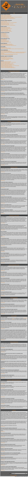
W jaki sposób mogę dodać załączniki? (6, 61)
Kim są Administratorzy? (4, 39)
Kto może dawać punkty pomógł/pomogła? (6, 51)
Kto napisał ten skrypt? (4, 47)
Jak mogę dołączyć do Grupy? (5, 41)
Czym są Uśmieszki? (3, 34)
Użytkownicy (19, 6)
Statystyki (25, 6)
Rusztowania (13, 475)
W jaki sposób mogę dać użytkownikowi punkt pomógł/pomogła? (9, 54)
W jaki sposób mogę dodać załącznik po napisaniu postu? (8, 62)
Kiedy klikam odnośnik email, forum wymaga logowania (8, 25)
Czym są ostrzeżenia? (4, 56)
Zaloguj (19, 7)
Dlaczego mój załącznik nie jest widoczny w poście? (7, 64)
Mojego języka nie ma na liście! (5, 23)
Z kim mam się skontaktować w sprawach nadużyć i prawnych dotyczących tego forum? (12, 48)
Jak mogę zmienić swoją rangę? (5, 24)
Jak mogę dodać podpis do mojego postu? (6, 28)
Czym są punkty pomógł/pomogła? (5, 50)
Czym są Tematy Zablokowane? (5, 37)
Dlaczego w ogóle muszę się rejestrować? (6, 15)
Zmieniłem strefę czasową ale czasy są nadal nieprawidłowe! (9, 22)
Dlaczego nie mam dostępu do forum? (6, 30)
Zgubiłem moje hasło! (3, 19)
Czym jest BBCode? (3, 33)
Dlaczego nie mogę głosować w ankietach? (6, 31)
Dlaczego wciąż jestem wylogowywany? (6, 16)
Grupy (22, 6)
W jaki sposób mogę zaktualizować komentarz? (7, 63)
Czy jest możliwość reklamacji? (5, 59)
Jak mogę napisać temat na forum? (5, 27)
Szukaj (15, 6)
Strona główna (23, 7)
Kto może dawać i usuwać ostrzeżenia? (6, 57)
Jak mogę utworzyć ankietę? (4, 29)
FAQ (13, 6)
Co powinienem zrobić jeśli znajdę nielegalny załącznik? (8, 67)
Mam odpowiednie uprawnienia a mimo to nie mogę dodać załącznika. (10, 65)
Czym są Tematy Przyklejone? (5, 36)
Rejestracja (16, 7)
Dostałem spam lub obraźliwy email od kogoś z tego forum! (8, 45)
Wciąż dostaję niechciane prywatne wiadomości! (7, 44)
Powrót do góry (3, 79)
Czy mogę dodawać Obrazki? (5, 35)
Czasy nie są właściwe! (4, 21)
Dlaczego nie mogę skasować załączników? (6, 66)
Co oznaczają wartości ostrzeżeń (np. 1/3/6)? (7, 58)
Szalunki (16, 475)
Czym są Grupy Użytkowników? (5, 40)
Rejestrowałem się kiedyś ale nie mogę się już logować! (8, 18)
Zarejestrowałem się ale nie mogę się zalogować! (7, 17)
